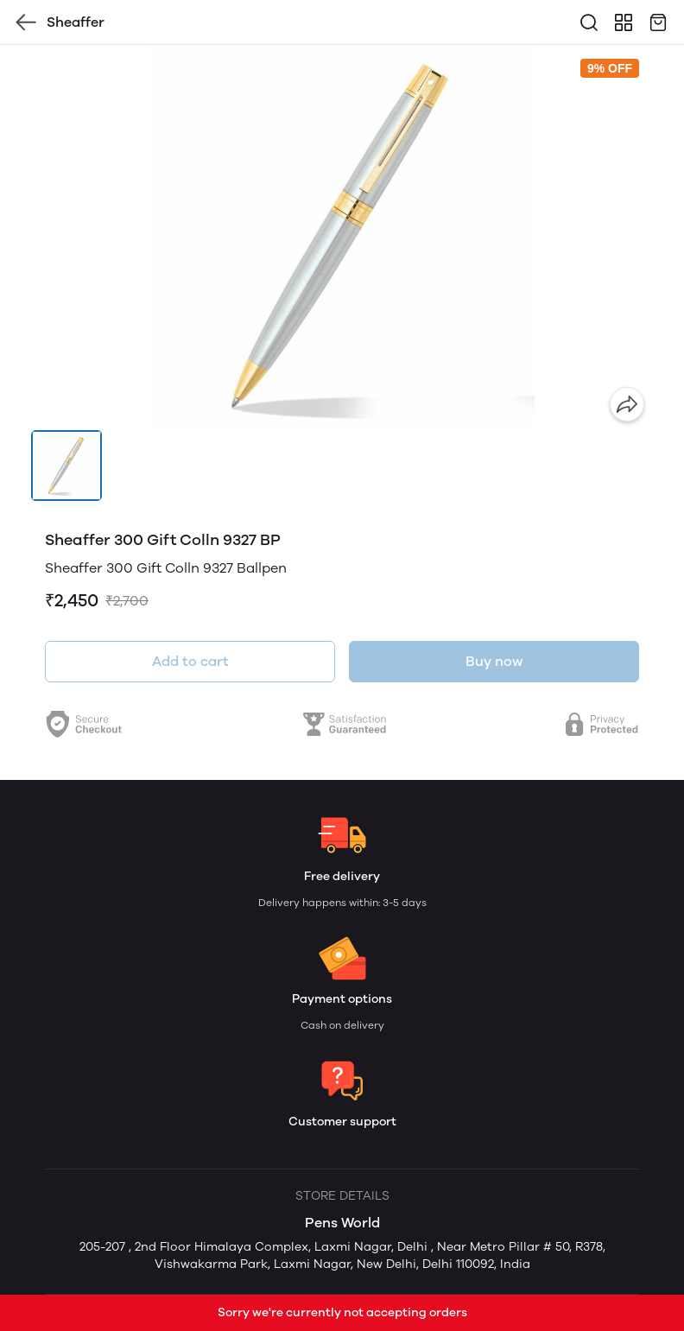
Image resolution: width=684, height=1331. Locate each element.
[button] (66, 465)
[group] (342, 237)
